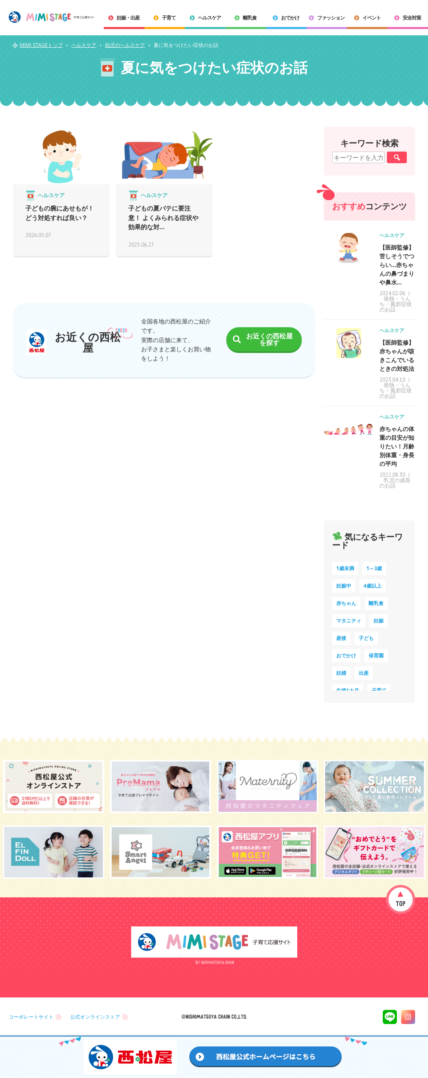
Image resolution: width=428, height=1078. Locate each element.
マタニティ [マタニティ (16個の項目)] (348, 620)
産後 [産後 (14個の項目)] (341, 638)
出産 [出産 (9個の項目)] (364, 672)
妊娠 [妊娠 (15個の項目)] (379, 620)
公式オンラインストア (95, 1016)
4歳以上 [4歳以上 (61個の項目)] (373, 585)
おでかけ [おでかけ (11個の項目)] (346, 655)
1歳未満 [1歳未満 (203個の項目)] (345, 568)
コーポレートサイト (31, 1016)
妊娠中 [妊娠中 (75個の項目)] (343, 585)
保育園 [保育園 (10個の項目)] (376, 655)
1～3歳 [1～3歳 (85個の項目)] (374, 568)
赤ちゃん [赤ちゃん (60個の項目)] (346, 603)
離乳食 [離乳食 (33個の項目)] (376, 603)
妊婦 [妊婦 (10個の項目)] (341, 672)
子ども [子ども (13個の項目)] (366, 638)
